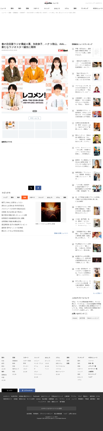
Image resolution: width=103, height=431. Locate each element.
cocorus (38, 399)
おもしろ (57, 8)
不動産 (87, 399)
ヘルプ (90, 377)
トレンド (46, 8)
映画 (13, 363)
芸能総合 (15, 360)
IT (34, 369)
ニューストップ (90, 3)
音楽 (13, 366)
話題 (68, 363)
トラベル (58, 369)
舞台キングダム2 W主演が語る (12, 231)
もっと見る (97, 293)
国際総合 (4, 374)
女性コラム (59, 363)
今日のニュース (98, 8)
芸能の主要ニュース (61, 233)
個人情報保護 (58, 413)
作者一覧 (90, 363)
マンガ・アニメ (38, 363)
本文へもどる (34, 118)
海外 (19, 8)
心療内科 (67, 396)
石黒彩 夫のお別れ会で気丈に (12, 212)
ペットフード (42, 401)
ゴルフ (25, 369)
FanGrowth (36, 396)
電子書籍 (62, 401)
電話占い (85, 396)
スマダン (58, 360)
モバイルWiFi (31, 399)
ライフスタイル (60, 366)
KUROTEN (14, 396)
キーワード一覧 (92, 369)
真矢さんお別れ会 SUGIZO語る (13, 205)
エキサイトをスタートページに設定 (51, 408)
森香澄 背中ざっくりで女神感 (12, 228)
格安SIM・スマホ (95, 396)
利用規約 (35, 413)
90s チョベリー (60, 371)
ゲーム (36, 366)
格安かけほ (22, 399)
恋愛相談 (51, 399)
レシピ (68, 399)
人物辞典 (90, 371)
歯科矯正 (92, 399)
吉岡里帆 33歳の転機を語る (11, 221)
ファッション (38, 374)
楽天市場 (82, 318)
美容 (98, 399)
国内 (12, 8)
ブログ (80, 396)
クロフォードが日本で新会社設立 (13, 209)
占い (56, 399)
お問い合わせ (72, 413)
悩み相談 (44, 399)
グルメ (36, 371)
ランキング (84, 8)
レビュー (36, 360)
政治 (3, 366)
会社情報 (29, 413)
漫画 (75, 8)
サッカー (25, 366)
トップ (5, 197)
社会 (3, 360)
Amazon (75, 318)
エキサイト (99, 3)
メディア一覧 (92, 366)
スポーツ (36, 8)
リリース (91, 360)
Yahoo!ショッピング (93, 318)
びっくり (47, 360)
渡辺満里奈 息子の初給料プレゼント (15, 224)
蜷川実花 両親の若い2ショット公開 (14, 215)
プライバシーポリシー (46, 413)
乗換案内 (80, 399)
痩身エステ (55, 401)
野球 (24, 363)
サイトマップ (92, 374)
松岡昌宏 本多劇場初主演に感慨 (13, 218)
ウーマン (62, 399)
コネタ (47, 363)
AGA (48, 401)
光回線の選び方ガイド (25, 396)
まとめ (3, 369)
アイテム (73, 396)
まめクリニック (45, 396)
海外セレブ (15, 369)
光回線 (15, 399)
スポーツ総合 (27, 360)
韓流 (13, 371)
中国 (3, 377)
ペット (47, 369)
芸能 (27, 8)
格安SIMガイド (7, 399)
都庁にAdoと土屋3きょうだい (12, 202)
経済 (3, 363)
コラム (67, 8)
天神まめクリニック (57, 396)
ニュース (3, 8)
